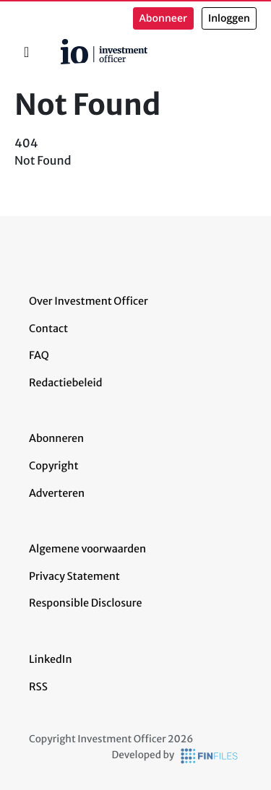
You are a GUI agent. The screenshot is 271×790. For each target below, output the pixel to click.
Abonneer (163, 18)
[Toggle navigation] (26, 52)
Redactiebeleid (66, 382)
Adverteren (57, 493)
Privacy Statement (74, 576)
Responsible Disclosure (85, 602)
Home (55, 44)
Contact (48, 328)
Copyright (53, 465)
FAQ (39, 355)
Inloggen (229, 18)
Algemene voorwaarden (87, 548)
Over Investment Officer (88, 301)
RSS (38, 686)
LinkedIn (50, 659)
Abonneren (56, 438)
